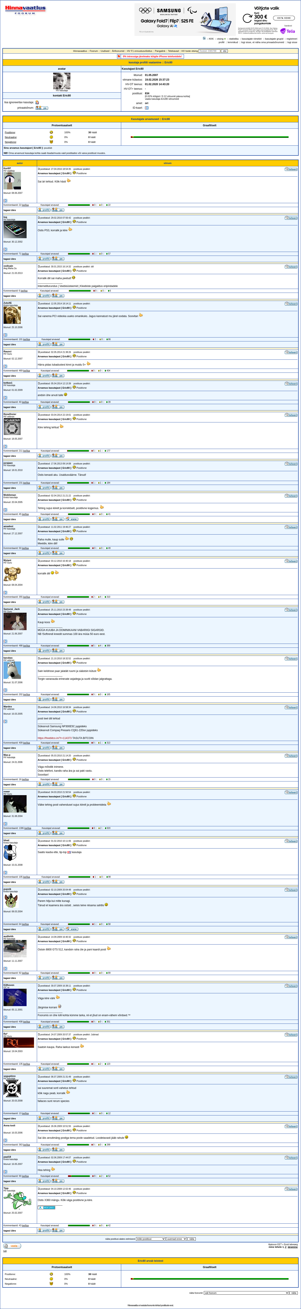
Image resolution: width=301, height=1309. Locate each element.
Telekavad (173, 51)
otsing (220, 38)
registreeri (292, 38)
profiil (221, 42)
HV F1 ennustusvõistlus (139, 51)
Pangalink (160, 51)
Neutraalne (11, 137)
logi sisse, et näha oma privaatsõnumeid (262, 42)
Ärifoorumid (118, 51)
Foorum (94, 51)
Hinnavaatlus (80, 51)
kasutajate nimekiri (252, 38)
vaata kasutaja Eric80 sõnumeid (162, 99)
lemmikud (233, 42)
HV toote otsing (190, 51)
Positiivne (10, 132)
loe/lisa (25, 205)
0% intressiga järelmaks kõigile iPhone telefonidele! (152, 56)
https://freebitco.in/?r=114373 (55, 738)
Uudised (105, 51)
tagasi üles (9, 210)
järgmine (293, 1247)
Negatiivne (10, 142)
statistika (234, 38)
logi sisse (292, 42)
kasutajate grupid (274, 38)
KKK (211, 38)
